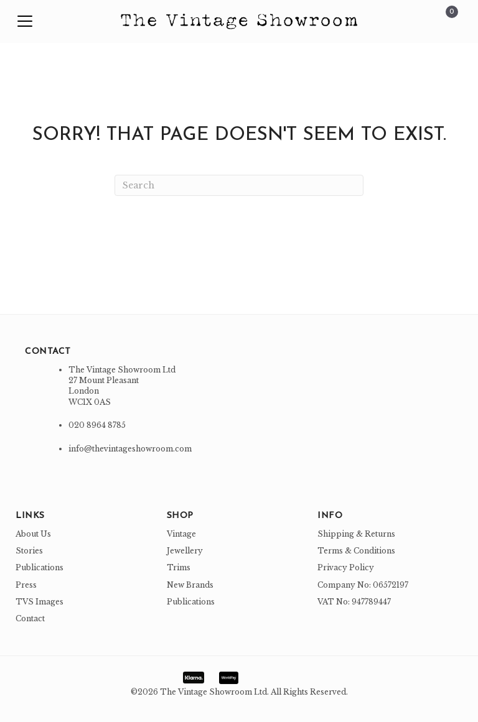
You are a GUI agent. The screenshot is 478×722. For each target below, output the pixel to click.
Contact (30, 618)
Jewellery (185, 550)
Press (26, 585)
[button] (24, 21)
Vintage (181, 534)
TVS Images (39, 601)
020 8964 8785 (97, 425)
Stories (29, 550)
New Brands (190, 585)
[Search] (239, 185)
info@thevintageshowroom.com (130, 448)
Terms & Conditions (356, 550)
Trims (178, 567)
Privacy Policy (345, 567)
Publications (39, 567)
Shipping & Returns (356, 534)
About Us (33, 534)
